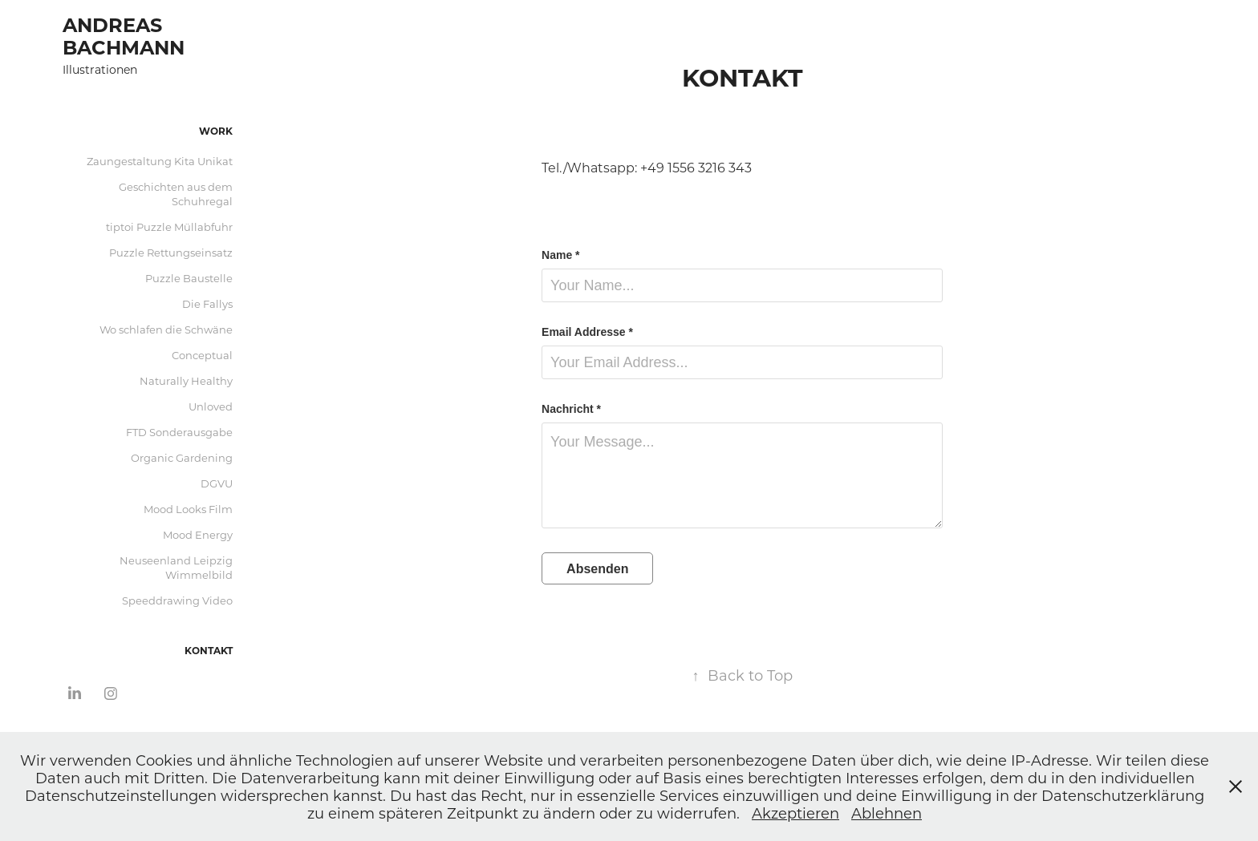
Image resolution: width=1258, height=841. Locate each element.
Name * (560, 255)
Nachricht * (571, 408)
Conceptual (202, 355)
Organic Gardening (182, 457)
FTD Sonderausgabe (179, 432)
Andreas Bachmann (124, 35)
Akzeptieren (795, 813)
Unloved (211, 406)
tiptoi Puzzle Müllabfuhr (169, 226)
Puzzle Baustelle (189, 278)
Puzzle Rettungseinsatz (171, 252)
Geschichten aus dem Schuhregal (176, 194)
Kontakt (209, 650)
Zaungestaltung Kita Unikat (160, 161)
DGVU (217, 483)
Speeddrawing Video (177, 600)
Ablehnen (886, 813)
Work (216, 130)
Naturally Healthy (186, 380)
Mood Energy (198, 534)
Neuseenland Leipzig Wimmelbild (176, 567)
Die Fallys (207, 303)
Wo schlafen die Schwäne (166, 329)
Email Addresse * (587, 332)
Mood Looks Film (188, 509)
